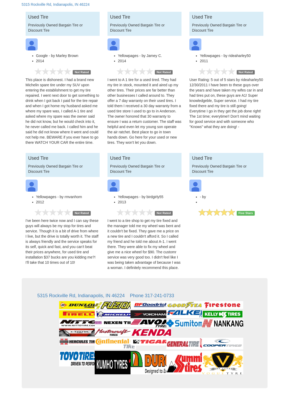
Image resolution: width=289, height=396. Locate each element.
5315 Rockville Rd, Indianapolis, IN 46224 (56, 4)
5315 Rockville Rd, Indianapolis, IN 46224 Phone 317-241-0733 (105, 295)
